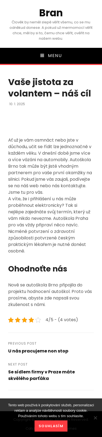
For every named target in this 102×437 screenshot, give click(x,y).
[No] (95, 417)
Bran (51, 13)
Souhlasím (51, 426)
